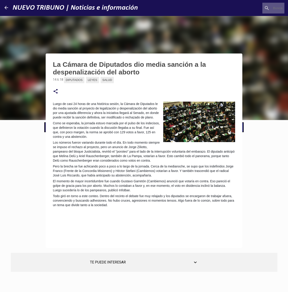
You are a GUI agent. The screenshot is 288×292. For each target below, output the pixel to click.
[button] (55, 91)
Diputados (74, 80)
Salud (107, 80)
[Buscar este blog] (260, 8)
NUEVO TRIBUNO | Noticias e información (75, 7)
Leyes (92, 80)
